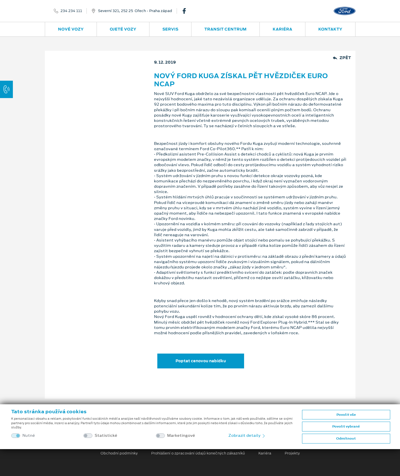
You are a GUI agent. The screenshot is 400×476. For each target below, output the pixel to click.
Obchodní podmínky (119, 453)
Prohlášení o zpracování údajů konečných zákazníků (198, 453)
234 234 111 (71, 10)
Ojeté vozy (123, 29)
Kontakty (330, 29)
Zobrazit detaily (247, 435)
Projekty (292, 453)
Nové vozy (71, 29)
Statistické (106, 435)
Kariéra (282, 29)
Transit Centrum (225, 29)
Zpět (342, 58)
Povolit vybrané (346, 426)
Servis (170, 29)
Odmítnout (346, 438)
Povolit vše (346, 414)
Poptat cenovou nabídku (201, 361)
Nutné (28, 435)
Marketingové (181, 435)
